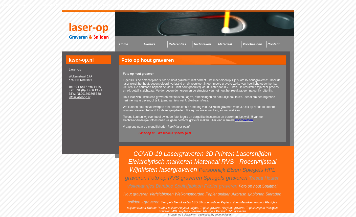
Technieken (202, 44)
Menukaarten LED (186, 202)
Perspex (221, 211)
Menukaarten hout (252, 202)
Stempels (167, 202)
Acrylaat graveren (234, 208)
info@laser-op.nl (79, 97)
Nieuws (149, 44)
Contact (273, 44)
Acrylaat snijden (189, 208)
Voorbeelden (252, 44)
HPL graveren (237, 211)
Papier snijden (230, 202)
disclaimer (189, 214)
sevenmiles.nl (223, 214)
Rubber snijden (167, 208)
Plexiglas (209, 211)
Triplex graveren (211, 208)
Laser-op (176, 214)
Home (123, 44)
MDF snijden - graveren (187, 211)
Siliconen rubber (210, 202)
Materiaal (225, 44)
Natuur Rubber (147, 208)
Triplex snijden (256, 208)
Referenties (177, 44)
